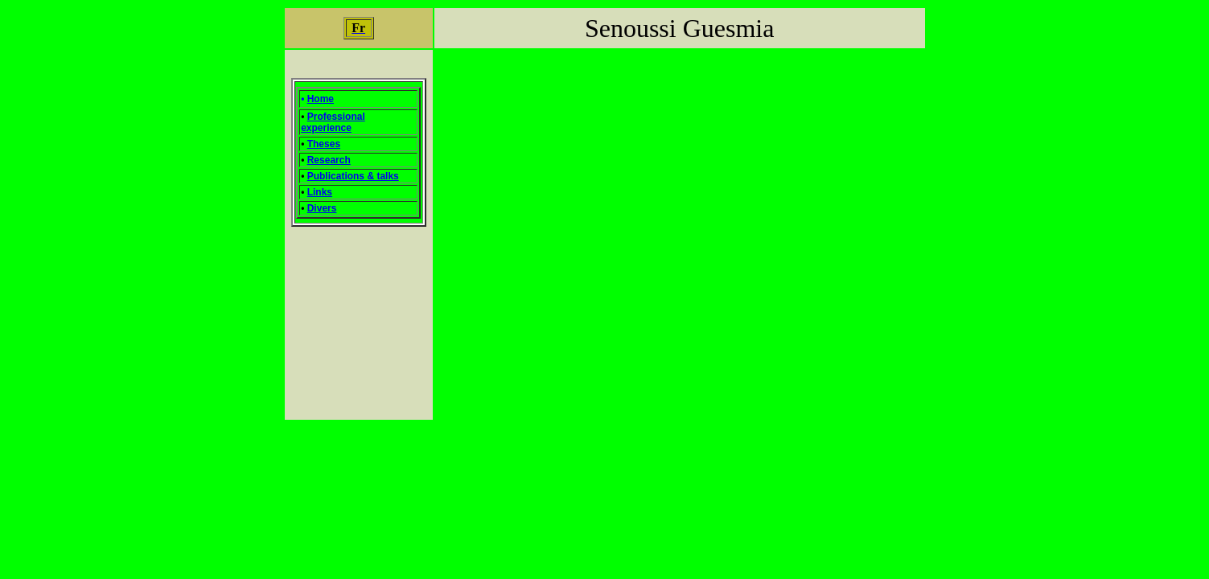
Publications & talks (353, 176)
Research (329, 160)
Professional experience (333, 122)
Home (320, 99)
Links (319, 192)
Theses (323, 144)
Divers (322, 208)
